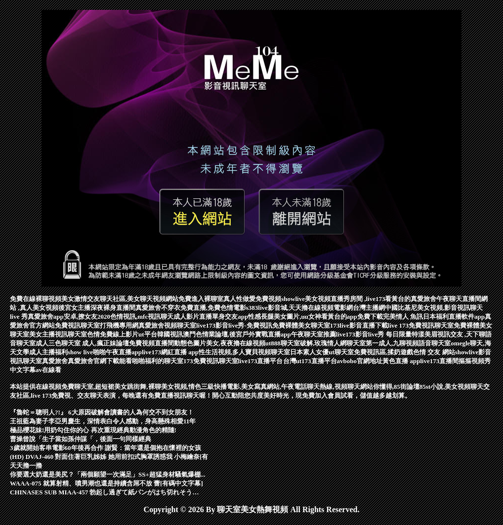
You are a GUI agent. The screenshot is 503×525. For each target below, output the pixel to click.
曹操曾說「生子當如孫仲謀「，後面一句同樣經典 (80, 439)
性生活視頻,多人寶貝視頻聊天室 (244, 352)
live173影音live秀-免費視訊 (234, 325)
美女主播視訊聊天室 (58, 334)
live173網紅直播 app (170, 352)
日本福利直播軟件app (454, 316)
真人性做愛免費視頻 (252, 298)
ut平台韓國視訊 (160, 334)
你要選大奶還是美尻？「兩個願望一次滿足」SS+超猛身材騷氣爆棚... (108, 474)
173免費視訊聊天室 (210, 361)
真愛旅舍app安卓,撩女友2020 (69, 316)
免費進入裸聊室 (200, 298)
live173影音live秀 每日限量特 (377, 334)
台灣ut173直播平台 (310, 361)
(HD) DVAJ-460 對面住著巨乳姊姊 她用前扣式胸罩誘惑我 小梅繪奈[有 (109, 456)
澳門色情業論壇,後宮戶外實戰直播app (237, 334)
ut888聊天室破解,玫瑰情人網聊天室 (315, 343)
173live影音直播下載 (359, 325)
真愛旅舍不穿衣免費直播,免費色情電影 (190, 307)
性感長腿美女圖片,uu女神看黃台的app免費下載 (315, 316)
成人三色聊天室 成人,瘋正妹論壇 (82, 343)
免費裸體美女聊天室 (301, 325)
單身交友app (230, 316)
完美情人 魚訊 (403, 316)
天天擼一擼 (26, 465)
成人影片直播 (192, 316)
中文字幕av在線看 (35, 370)
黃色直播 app (401, 361)
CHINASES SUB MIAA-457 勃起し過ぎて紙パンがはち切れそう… (104, 492)
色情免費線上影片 (112, 334)
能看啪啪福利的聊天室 (151, 361)
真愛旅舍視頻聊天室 (167, 325)
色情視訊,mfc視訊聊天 (141, 316)
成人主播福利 (48, 352)
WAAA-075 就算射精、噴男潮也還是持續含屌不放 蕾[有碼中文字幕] (106, 483)
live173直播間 (439, 361)
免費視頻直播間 (151, 343)
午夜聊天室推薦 (313, 334)
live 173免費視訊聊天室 (421, 325)
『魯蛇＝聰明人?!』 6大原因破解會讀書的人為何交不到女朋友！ (102, 412)
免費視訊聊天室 (77, 325)
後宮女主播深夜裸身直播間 (96, 307)
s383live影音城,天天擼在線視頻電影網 (299, 307)
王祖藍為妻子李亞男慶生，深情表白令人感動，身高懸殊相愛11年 (103, 421)
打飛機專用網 (119, 325)
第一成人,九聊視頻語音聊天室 (408, 343)
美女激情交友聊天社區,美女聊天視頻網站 (119, 298)
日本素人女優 (309, 352)
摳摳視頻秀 (475, 361)
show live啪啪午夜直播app (105, 352)
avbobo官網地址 (359, 361)
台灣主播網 (369, 307)
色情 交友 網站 (434, 352)
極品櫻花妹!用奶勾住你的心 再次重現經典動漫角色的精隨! (93, 430)
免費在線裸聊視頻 (35, 298)
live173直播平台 (260, 361)
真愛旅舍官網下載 (93, 361)
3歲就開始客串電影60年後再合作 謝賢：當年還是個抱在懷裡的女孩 (105, 447)
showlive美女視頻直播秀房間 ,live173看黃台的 (346, 298)
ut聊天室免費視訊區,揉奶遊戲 (371, 352)
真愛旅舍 (55, 361)
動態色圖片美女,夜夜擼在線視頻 (219, 343)
